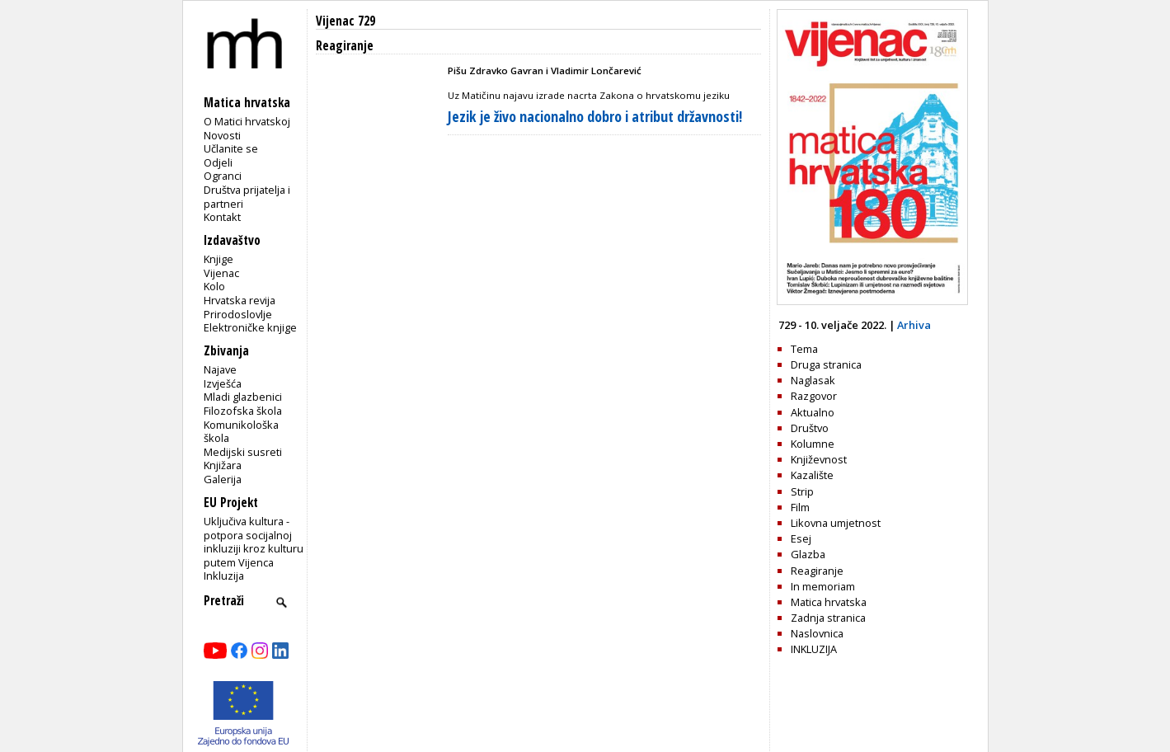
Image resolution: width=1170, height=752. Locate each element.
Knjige (218, 258)
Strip (802, 491)
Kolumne (812, 443)
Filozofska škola (243, 410)
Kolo (214, 286)
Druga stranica (826, 364)
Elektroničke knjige (250, 327)
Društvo (810, 428)
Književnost (819, 459)
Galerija (223, 479)
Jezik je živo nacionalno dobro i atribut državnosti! (595, 116)
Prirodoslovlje (238, 314)
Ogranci (223, 175)
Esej (801, 538)
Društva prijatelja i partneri (247, 196)
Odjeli (218, 162)
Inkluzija (224, 575)
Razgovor (814, 395)
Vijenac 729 (345, 21)
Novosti (222, 135)
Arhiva (914, 324)
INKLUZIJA (814, 649)
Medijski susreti (243, 451)
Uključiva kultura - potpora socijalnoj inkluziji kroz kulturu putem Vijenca (253, 542)
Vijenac (221, 273)
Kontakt (222, 216)
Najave (220, 369)
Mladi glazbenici (243, 396)
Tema (804, 348)
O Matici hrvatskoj (247, 121)
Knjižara (223, 465)
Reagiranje (817, 570)
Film (800, 507)
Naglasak (813, 380)
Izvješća (223, 383)
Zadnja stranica (828, 617)
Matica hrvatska (829, 602)
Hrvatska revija (239, 300)
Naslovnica (817, 633)
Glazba (808, 554)
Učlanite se (231, 148)
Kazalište (812, 475)
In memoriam (823, 586)
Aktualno (812, 412)
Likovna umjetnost (836, 522)
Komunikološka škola (241, 431)
